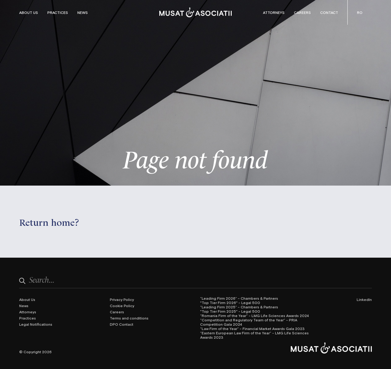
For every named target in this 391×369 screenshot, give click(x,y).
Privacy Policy (122, 299)
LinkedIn (364, 299)
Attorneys (274, 12)
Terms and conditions (129, 318)
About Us (28, 12)
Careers (302, 12)
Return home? (49, 221)
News (82, 12)
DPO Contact (121, 324)
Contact (329, 12)
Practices (57, 12)
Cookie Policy (122, 305)
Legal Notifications (35, 324)
